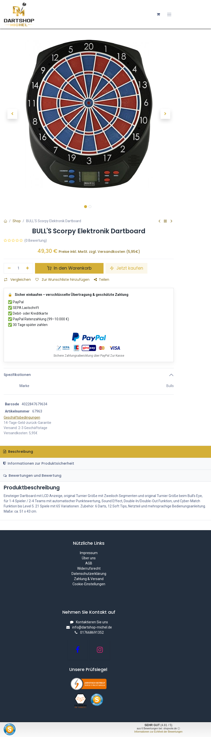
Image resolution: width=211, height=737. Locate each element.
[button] (12, 114)
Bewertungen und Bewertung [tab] (32, 475)
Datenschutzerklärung (88, 574)
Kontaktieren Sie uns (92, 622)
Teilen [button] (101, 279)
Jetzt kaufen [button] (126, 268)
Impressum (89, 553)
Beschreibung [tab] (18, 451)
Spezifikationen (17, 374)
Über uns (89, 558)
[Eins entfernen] (9, 268)
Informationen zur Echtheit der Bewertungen (158, 731)
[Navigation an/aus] (169, 14)
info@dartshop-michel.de (92, 627)
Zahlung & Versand (89, 579)
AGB (88, 563)
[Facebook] (78, 650)
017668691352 (92, 632)
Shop (17, 221)
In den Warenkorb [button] (69, 268)
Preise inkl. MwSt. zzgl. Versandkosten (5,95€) (99, 251)
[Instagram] (100, 650)
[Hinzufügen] (27, 268)
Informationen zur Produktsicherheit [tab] (38, 463)
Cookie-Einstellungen (88, 584)
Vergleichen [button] (17, 279)
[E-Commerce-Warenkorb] (158, 14)
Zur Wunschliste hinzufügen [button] (62, 279)
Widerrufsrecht (89, 568)
